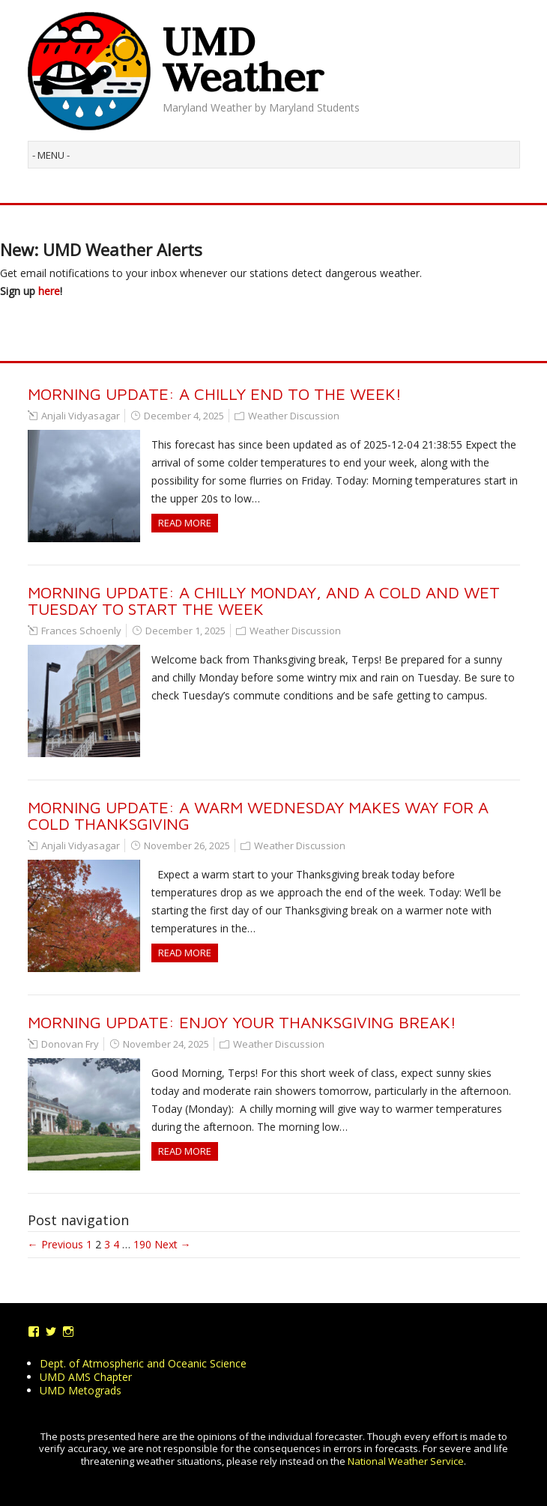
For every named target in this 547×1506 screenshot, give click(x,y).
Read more (184, 522)
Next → (172, 1244)
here (49, 291)
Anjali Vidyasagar (80, 415)
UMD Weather (243, 59)
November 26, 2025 (187, 845)
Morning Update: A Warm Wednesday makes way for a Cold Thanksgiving (258, 816)
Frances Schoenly (81, 630)
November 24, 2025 (166, 1044)
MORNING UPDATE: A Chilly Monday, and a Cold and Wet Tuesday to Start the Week (264, 601)
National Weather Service (406, 1461)
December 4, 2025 (184, 415)
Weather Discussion (293, 415)
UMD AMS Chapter (86, 1377)
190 (142, 1244)
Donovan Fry (70, 1044)
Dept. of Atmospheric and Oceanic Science (143, 1363)
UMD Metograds (80, 1390)
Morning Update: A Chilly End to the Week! (215, 394)
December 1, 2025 (185, 630)
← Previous (55, 1244)
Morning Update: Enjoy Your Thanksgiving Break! (242, 1022)
